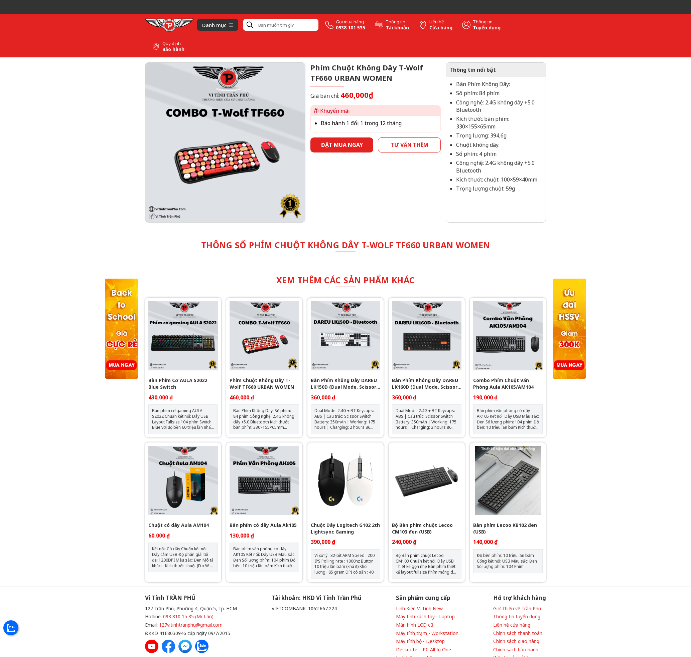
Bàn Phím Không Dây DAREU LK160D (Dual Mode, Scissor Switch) (425, 383)
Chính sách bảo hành (515, 649)
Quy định (171, 43)
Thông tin (395, 22)
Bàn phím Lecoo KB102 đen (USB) (505, 528)
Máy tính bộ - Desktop (420, 641)
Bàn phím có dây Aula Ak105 (263, 525)
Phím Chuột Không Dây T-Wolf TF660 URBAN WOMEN (262, 383)
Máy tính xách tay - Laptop (425, 616)
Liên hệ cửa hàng (511, 625)
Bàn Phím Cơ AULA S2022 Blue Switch (177, 383)
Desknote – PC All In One (423, 649)
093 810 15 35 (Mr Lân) (188, 616)
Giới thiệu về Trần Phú (517, 608)
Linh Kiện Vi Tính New (419, 608)
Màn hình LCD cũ (414, 625)
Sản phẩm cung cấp (423, 598)
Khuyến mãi (332, 110)
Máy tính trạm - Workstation (427, 633)
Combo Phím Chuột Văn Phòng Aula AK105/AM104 (503, 383)
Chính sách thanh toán (517, 633)
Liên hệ (436, 22)
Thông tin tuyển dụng (516, 616)
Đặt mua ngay (342, 144)
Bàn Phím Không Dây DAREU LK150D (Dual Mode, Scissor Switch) (344, 383)
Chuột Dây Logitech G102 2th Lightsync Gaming (345, 528)
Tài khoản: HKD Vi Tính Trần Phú (317, 598)
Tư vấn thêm (409, 144)
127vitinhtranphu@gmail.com (191, 625)
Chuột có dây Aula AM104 (178, 525)
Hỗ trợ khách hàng (519, 598)
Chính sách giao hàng (516, 641)
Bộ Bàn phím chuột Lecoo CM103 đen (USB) (422, 528)
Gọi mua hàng (350, 22)
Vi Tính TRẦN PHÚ (170, 598)
